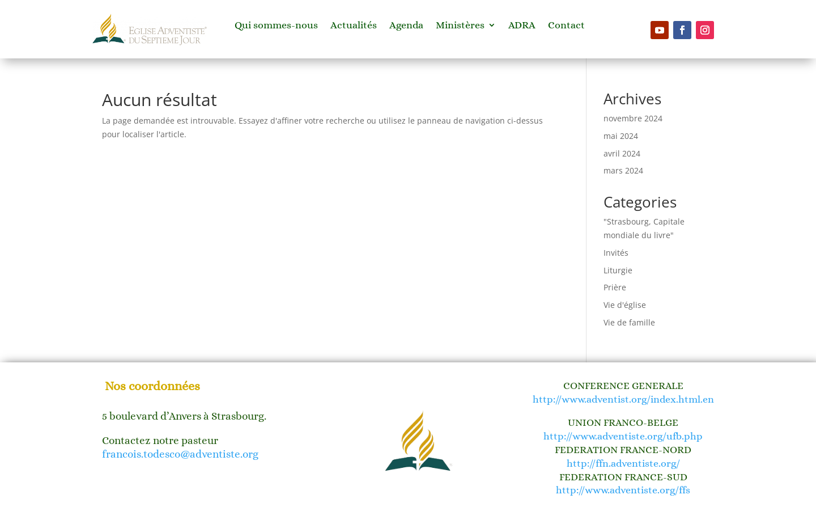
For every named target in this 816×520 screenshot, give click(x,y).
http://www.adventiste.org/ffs (623, 490)
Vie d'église (625, 304)
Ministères (460, 26)
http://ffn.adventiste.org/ (623, 463)
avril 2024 (622, 153)
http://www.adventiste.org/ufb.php (623, 436)
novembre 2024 (633, 118)
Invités (616, 252)
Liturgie (618, 270)
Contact (566, 26)
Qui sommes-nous (276, 26)
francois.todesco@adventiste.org (180, 454)
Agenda (406, 26)
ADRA (522, 26)
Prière (615, 287)
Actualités (353, 26)
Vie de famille (629, 322)
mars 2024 (623, 170)
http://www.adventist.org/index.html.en (623, 399)
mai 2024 (621, 135)
